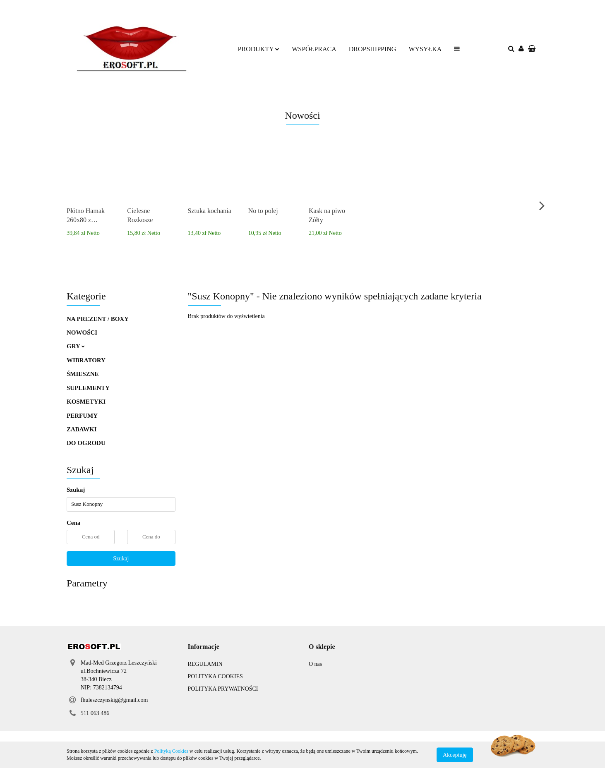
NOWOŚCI (82, 332)
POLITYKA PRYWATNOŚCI (223, 689)
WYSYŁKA (425, 49)
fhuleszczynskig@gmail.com (114, 700)
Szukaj (121, 558)
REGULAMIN (205, 664)
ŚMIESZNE (83, 374)
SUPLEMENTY (88, 388)
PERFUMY (82, 415)
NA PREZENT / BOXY (98, 319)
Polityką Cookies (171, 751)
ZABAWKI (82, 429)
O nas (315, 664)
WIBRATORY (86, 360)
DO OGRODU (86, 443)
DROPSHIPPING (372, 49)
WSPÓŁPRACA (314, 49)
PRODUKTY (259, 49)
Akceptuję (455, 754)
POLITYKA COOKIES (215, 676)
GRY (76, 346)
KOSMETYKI (86, 401)
